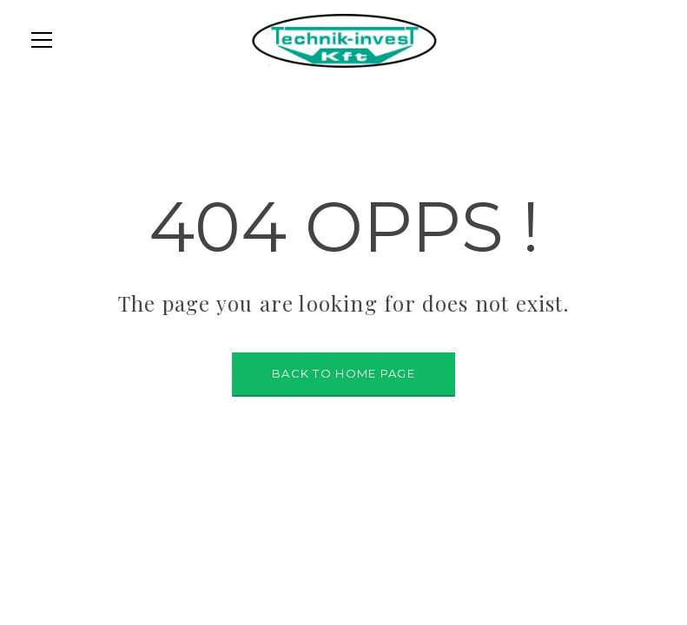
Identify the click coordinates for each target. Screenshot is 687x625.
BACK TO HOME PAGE (343, 373)
